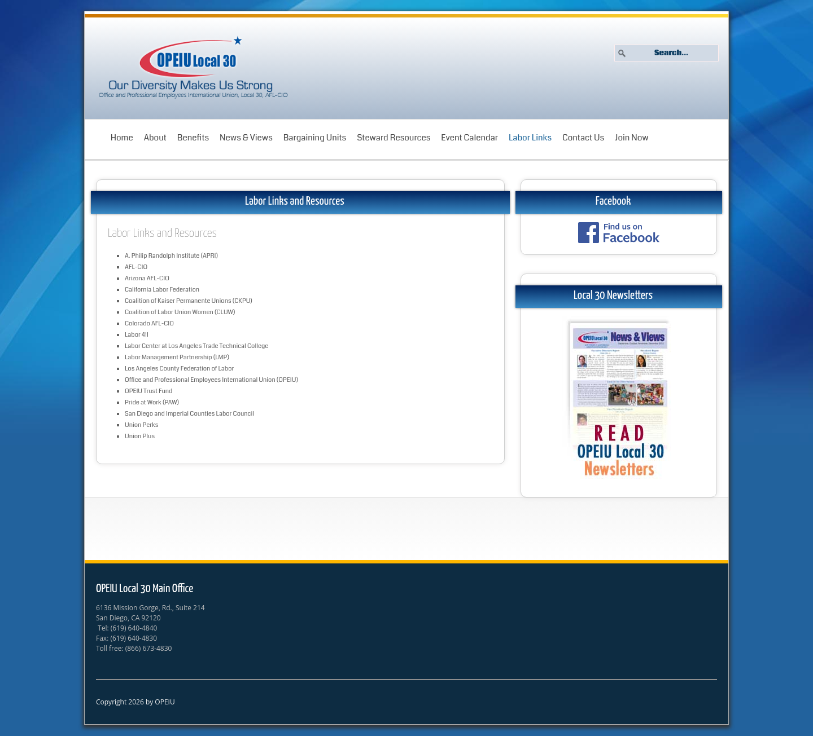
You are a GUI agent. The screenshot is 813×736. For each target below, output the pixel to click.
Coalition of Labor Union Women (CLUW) (180, 312)
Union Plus (140, 436)
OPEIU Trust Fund (148, 391)
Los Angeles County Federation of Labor (179, 368)
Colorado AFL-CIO (149, 323)
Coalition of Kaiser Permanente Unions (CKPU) (188, 301)
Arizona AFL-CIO (147, 278)
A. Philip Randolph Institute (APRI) (171, 256)
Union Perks (141, 425)
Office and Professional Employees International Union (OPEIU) (211, 380)
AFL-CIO (136, 267)
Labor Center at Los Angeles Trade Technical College (196, 346)
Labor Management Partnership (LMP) (177, 357)
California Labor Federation (162, 289)
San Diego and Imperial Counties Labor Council (189, 413)
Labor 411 (136, 334)
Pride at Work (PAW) (152, 402)
